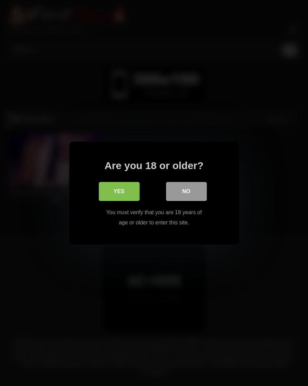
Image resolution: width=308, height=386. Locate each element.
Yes (118, 191)
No (186, 191)
